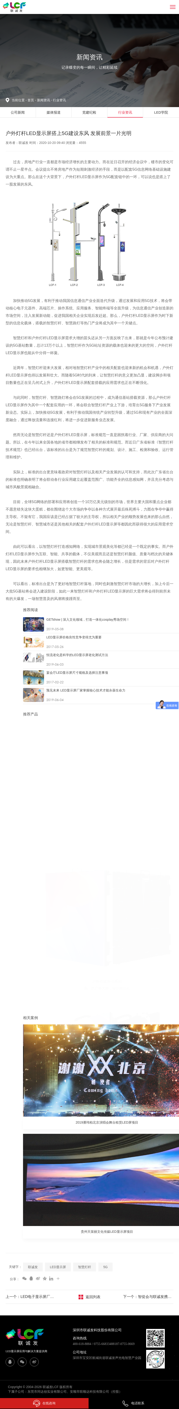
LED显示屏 (58, 1267)
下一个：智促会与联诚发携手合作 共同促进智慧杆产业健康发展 (148, 1297)
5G (105, 1267)
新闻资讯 (45, 100)
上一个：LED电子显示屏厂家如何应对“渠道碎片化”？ (31, 1297)
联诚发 (33, 1267)
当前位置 (20, 100)
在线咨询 (44, 1403)
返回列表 (93, 1297)
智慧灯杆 (84, 1267)
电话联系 (133, 1403)
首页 (31, 100)
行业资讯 (59, 100)
